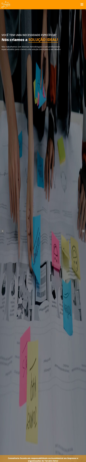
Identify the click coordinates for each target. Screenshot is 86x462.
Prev (2, 231)
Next (83, 231)
